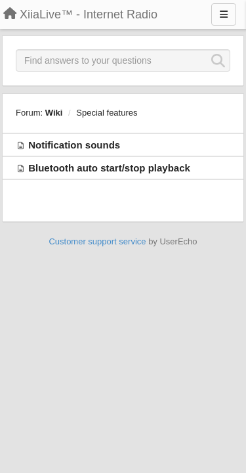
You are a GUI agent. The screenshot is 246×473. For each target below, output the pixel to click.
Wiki (54, 113)
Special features (106, 113)
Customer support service (97, 241)
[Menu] (223, 14)
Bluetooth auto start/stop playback (109, 167)
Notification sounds (74, 144)
